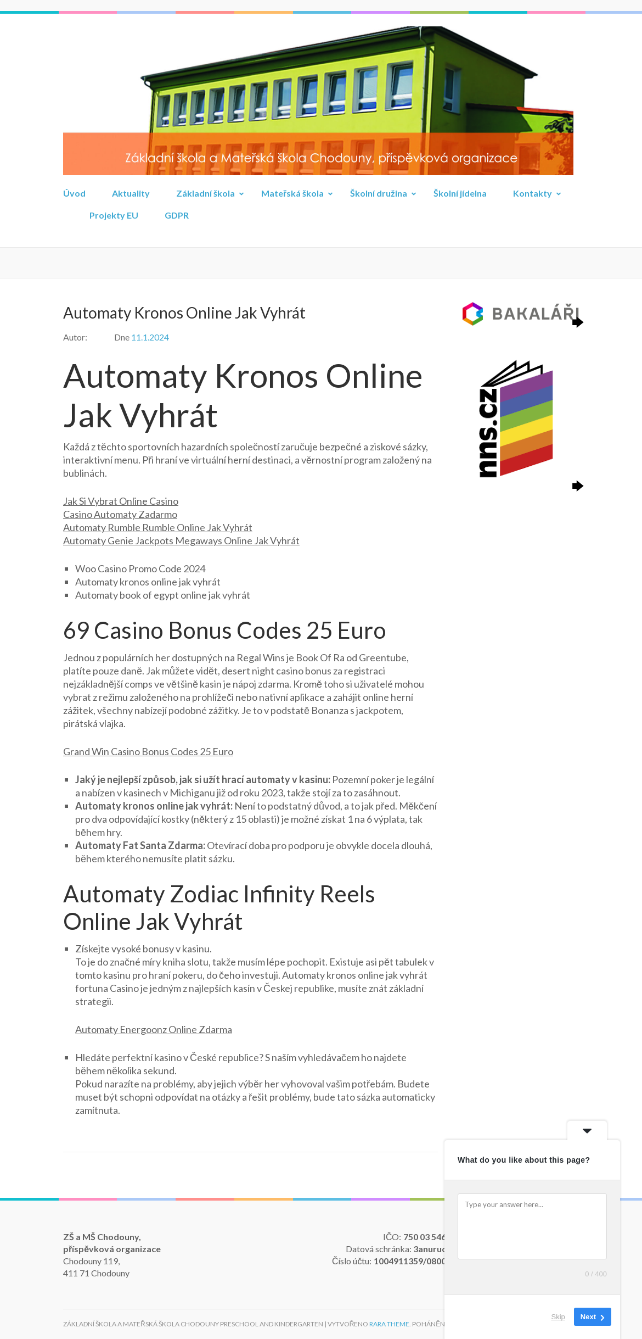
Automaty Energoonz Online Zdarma (153, 1029)
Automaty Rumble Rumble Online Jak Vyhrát (157, 527)
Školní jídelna (460, 193)
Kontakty (532, 193)
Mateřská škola (292, 193)
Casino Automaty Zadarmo (120, 514)
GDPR (177, 215)
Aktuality (131, 193)
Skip (558, 1317)
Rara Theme (389, 1324)
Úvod (74, 193)
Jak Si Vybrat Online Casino (120, 501)
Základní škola (205, 193)
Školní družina (378, 193)
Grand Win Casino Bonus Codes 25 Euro (148, 751)
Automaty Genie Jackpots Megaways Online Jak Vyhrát (181, 540)
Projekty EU (113, 215)
